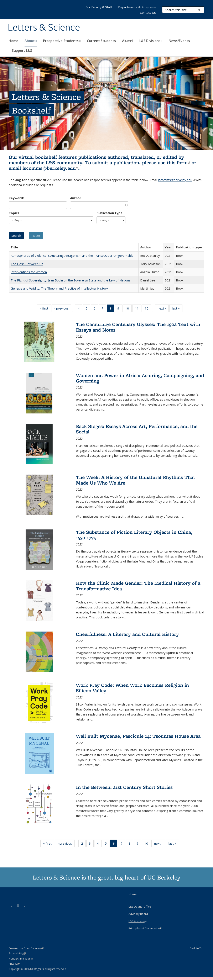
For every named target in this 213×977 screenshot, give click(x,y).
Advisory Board (138, 914)
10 (128, 309)
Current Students (101, 40)
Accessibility (17, 953)
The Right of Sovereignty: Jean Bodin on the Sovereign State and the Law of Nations (70, 280)
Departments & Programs (137, 7)
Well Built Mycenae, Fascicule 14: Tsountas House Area (138, 736)
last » (177, 309)
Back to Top (197, 948)
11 (138, 309)
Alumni (127, 40)
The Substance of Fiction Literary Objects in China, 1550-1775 (134, 535)
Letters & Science (44, 27)
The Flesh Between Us (27, 264)
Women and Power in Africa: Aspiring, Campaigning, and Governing (140, 378)
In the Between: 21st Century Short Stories (124, 787)
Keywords (17, 198)
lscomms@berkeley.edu (50, 168)
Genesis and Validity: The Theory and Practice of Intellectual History (59, 288)
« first (45, 309)
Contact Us (148, 12)
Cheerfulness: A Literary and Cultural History (127, 634)
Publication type (109, 213)
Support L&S (22, 50)
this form (178, 162)
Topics (14, 213)
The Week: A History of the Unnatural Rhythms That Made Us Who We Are (135, 480)
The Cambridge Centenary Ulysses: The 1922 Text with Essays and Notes (138, 327)
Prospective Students (62, 40)
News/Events (179, 40)
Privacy (14, 964)
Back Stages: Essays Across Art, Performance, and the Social (136, 429)
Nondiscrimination (21, 958)
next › (163, 309)
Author (75, 198)
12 (148, 309)
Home (13, 40)
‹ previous (62, 309)
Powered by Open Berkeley (26, 948)
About (31, 40)
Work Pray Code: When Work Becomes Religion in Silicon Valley (132, 688)
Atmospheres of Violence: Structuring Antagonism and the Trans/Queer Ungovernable (72, 255)
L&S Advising (138, 921)
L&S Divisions (150, 40)
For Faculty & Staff (99, 7)
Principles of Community (145, 928)
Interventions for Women (29, 272)
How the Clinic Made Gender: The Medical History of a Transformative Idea (138, 586)
